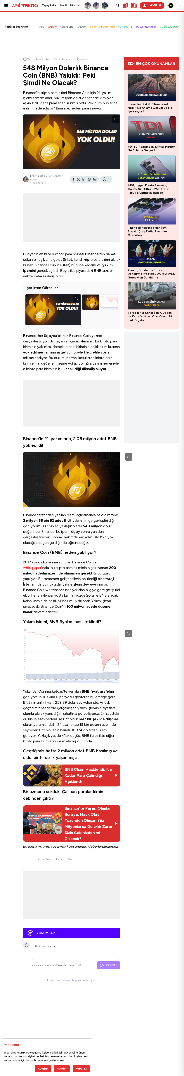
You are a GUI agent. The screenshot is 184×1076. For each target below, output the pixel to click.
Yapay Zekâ (49, 5)
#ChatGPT (125, 26)
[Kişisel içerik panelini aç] (134, 5)
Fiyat (71, 859)
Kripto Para (44, 859)
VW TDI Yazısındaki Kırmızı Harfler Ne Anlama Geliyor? (151, 148)
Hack (59, 859)
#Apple (52, 26)
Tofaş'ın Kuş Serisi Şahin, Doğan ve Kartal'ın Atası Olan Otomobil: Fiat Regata (150, 316)
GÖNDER (108, 965)
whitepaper (32, 567)
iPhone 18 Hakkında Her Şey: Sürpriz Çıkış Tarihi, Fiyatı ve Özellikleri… (147, 231)
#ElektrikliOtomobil (102, 26)
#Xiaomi (82, 26)
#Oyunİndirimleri (146, 26)
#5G (41, 26)
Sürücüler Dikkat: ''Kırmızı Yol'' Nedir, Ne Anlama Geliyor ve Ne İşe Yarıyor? (150, 107)
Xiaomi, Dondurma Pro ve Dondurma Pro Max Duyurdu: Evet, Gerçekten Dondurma (151, 273)
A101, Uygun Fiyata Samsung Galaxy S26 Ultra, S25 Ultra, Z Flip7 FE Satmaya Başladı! (148, 189)
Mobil (63, 5)
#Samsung (67, 26)
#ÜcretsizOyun (169, 26)
